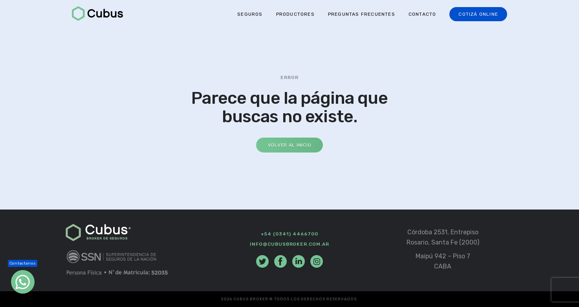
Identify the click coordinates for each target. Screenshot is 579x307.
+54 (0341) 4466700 (289, 234)
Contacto (422, 14)
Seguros (249, 14)
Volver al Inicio (289, 145)
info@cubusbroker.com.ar (289, 244)
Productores (295, 14)
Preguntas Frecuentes (361, 14)
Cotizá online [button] (478, 14)
